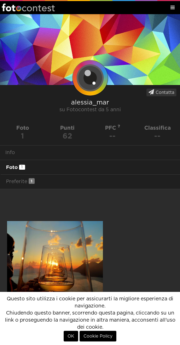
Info (10, 152)
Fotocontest (28, 7)
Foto (15, 167)
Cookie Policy (97, 336)
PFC (112, 128)
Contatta (161, 92)
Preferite (20, 181)
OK (71, 336)
